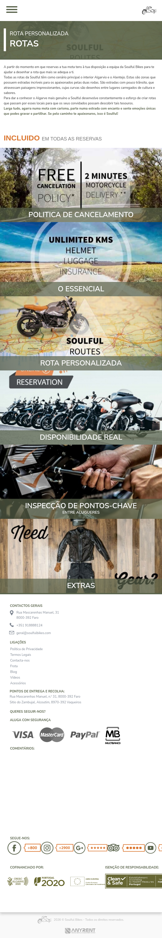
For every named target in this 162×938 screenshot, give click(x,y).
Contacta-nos (20, 660)
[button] (7, 756)
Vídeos (15, 677)
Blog (13, 672)
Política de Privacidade (26, 649)
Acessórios (18, 683)
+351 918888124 (29, 625)
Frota (14, 666)
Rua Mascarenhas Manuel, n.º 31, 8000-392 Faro (45, 696)
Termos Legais (20, 655)
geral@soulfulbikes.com (33, 633)
